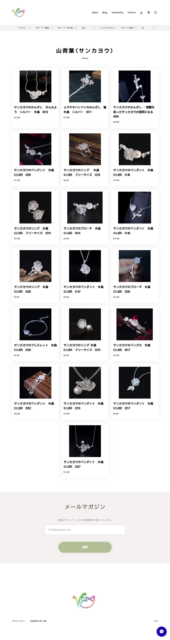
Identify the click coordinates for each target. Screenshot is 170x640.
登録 (85, 547)
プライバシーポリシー (18, 621)
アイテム (21, 28)
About (95, 12)
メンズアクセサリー (107, 28)
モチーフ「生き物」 (66, 28)
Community (117, 12)
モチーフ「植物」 (43, 28)
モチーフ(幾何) (127, 28)
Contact (132, 12)
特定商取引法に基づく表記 (38, 621)
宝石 (83, 28)
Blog (105, 12)
